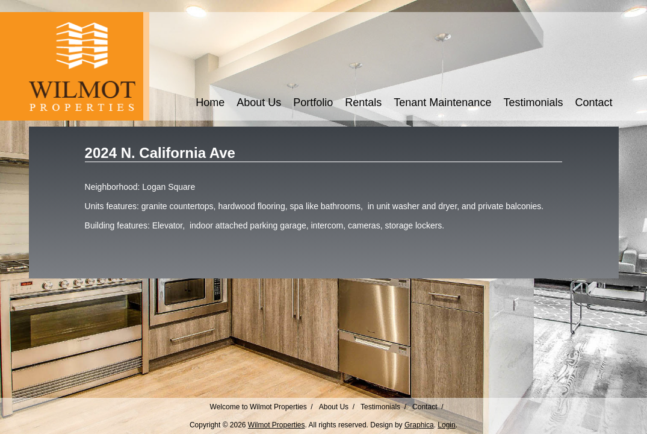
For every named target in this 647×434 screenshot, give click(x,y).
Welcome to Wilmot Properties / (261, 407)
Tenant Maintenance (442, 102)
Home (210, 102)
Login (446, 425)
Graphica (419, 425)
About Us (259, 102)
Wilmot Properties (276, 425)
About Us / (336, 407)
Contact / (427, 407)
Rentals (363, 102)
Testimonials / (383, 407)
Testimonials (533, 102)
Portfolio (313, 102)
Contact (593, 102)
